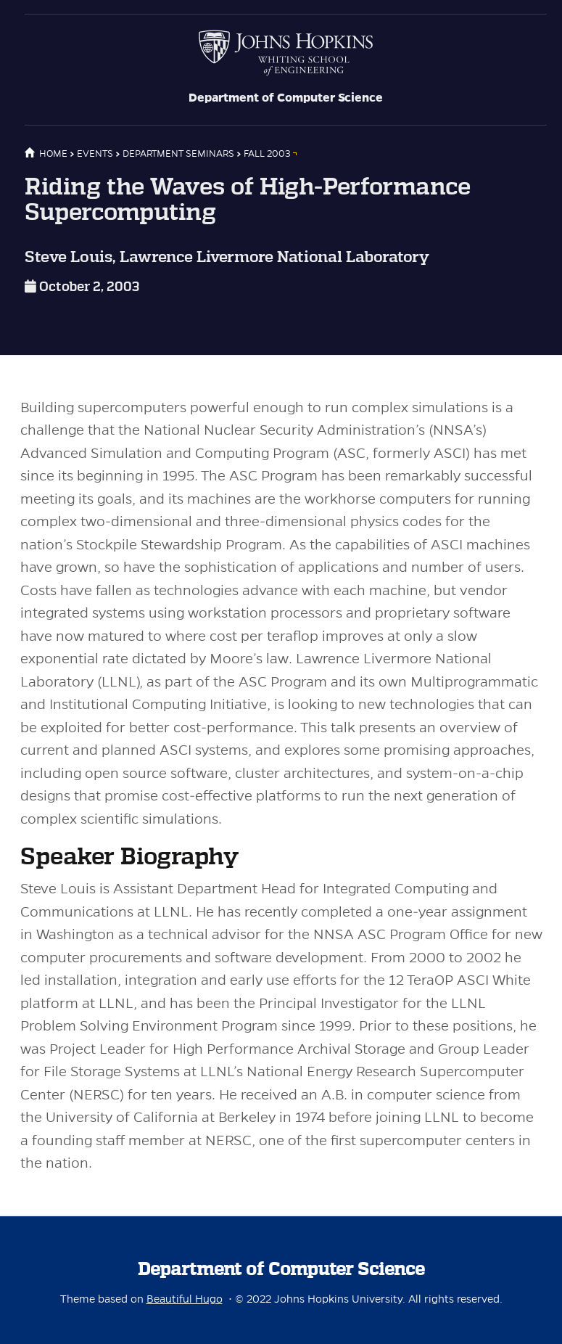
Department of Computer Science (286, 98)
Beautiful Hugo (184, 1299)
